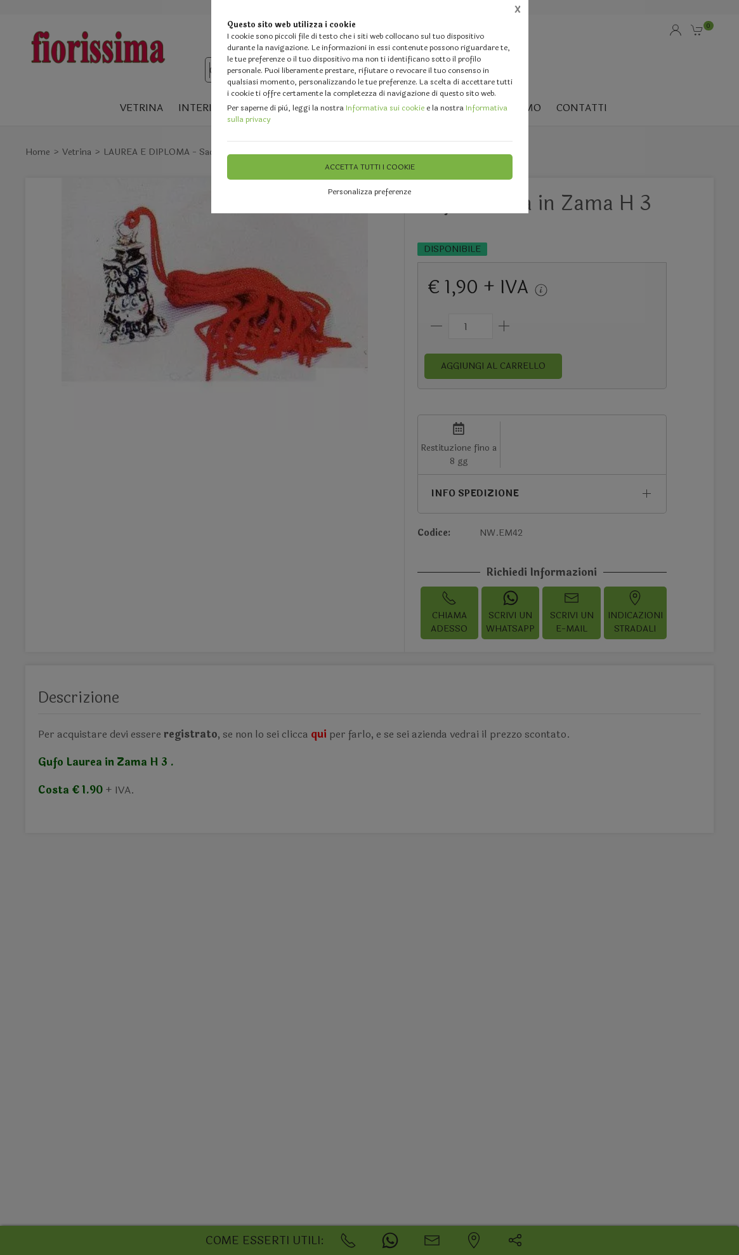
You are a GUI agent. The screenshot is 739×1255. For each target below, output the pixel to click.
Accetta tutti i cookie (370, 167)
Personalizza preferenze (369, 191)
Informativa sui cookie (385, 108)
